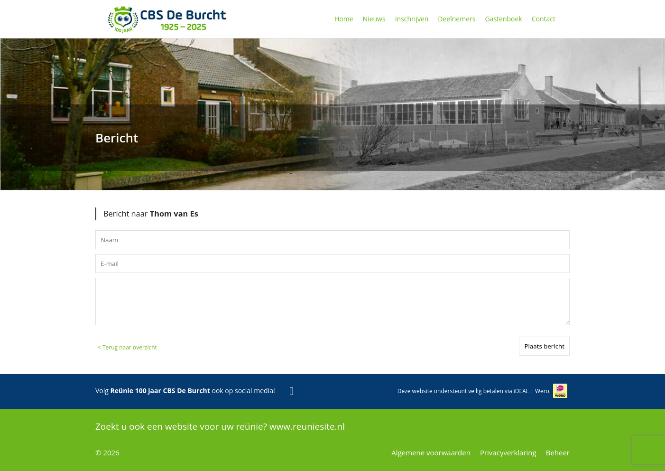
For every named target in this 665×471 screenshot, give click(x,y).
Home (343, 18)
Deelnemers (456, 18)
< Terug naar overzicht (127, 347)
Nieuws (374, 18)
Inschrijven (412, 18)
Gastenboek (503, 18)
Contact (543, 18)
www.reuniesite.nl (307, 426)
